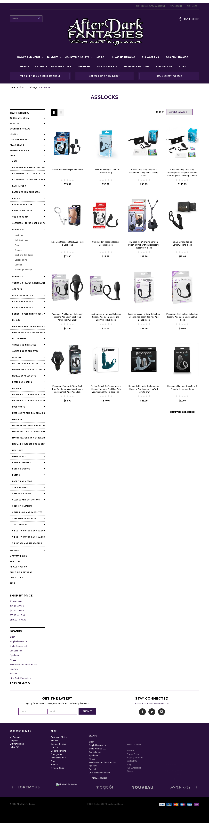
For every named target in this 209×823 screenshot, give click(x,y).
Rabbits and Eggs (22, 481)
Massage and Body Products (27, 425)
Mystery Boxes (61, 66)
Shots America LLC (18, 646)
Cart (191, 19)
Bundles (52, 57)
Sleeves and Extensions (26, 500)
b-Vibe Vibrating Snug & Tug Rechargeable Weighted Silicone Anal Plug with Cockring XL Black (182, 173)
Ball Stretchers (21, 240)
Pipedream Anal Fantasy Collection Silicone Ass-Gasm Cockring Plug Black (182, 317)
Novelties (17, 450)
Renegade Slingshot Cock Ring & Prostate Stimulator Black (182, 387)
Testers (38, 66)
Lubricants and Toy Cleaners (27, 413)
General (18, 265)
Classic (18, 250)
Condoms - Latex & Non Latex (27, 283)
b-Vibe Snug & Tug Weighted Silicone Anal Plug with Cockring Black (144, 173)
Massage (17, 419)
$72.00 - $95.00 (17, 611)
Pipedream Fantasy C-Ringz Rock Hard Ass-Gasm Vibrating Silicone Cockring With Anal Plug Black (67, 389)
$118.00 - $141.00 (18, 620)
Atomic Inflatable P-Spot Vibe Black (67, 170)
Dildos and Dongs (22, 302)
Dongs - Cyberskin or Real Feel (27, 314)
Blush (12, 637)
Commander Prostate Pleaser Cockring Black (105, 243)
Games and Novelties (24, 345)
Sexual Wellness (22, 494)
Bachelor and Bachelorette (27, 167)
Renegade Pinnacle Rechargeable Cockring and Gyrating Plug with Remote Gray (144, 389)
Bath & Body (19, 186)
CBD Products (20, 217)
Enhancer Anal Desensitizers (27, 326)
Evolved (13, 673)
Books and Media (28, 57)
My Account (176, 6)
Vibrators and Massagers (27, 543)
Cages (18, 245)
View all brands (21, 683)
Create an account (155, 6)
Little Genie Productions (20, 678)
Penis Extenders (21, 463)
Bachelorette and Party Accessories (27, 180)
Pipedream (14, 655)
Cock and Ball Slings (24, 255)
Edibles (16, 320)
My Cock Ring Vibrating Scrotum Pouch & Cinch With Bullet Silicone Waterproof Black (143, 245)
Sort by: (160, 112)
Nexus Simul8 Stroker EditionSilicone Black (182, 243)
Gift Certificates (17, 760)
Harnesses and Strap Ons (27, 370)
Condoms (17, 277)
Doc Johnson (16, 651)
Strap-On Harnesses (24, 518)
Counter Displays (77, 57)
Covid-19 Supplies (22, 295)
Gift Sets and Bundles (25, 363)
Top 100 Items (20, 525)
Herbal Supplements (24, 376)
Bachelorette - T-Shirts (26, 174)
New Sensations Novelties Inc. (23, 664)
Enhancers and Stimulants (27, 333)
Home (12, 87)
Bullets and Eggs (22, 211)
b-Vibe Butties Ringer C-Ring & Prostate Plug (105, 171)
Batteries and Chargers (26, 192)
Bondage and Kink (22, 205)
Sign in (139, 6)
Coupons (14, 756)
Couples (17, 289)
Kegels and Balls (22, 382)
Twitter (151, 711)
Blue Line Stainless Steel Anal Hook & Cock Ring (67, 243)
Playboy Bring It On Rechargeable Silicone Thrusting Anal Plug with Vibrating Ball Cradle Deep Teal (106, 389)
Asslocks (19, 235)
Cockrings (32, 87)
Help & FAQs (15, 763)
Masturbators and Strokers (27, 438)
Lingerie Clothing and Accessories (27, 394)
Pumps (16, 475)
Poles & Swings (21, 469)
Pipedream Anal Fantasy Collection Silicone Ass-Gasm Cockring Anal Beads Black (144, 317)
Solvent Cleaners (22, 506)
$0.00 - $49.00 (16, 601)
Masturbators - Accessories (27, 432)
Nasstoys (14, 669)
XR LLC (13, 660)
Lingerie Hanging (123, 57)
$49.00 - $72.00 (17, 606)
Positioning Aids (177, 57)
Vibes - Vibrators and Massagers (27, 531)
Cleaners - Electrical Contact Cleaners (27, 223)
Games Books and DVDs (25, 351)
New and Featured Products (27, 444)
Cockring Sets (21, 260)
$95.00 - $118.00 (17, 615)
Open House (19, 456)
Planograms (150, 57)
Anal (14, 161)
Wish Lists (192, 6)
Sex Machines (20, 487)
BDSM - (16, 198)
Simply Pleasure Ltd (18, 641)
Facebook (142, 711)
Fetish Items (19, 339)
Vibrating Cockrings (23, 270)
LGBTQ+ (101, 57)
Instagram (161, 711)
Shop (23, 66)
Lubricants (18, 407)
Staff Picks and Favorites (27, 512)
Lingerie (16, 388)
